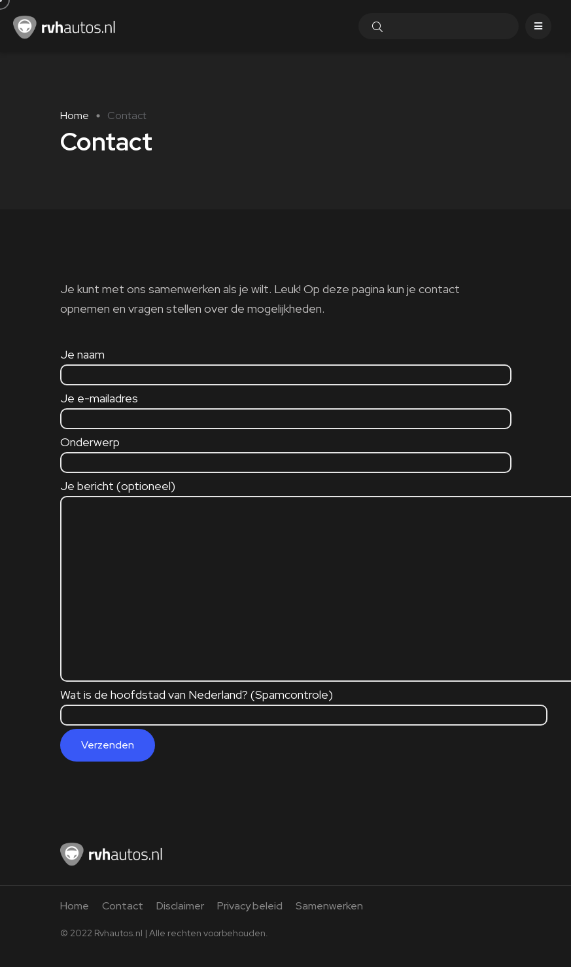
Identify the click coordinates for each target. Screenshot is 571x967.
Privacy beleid (250, 906)
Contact (122, 906)
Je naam (285, 364)
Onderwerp (285, 451)
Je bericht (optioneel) (194, 495)
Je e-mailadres (285, 408)
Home (74, 115)
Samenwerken (329, 906)
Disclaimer (180, 906)
